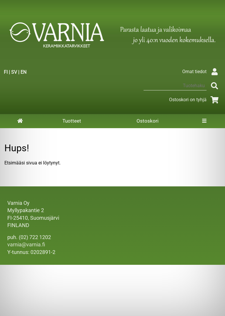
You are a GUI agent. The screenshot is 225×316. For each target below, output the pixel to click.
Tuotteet (71, 121)
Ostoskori (147, 121)
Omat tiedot (201, 71)
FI (6, 72)
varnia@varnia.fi (26, 245)
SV (14, 72)
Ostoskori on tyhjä (195, 99)
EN (23, 72)
